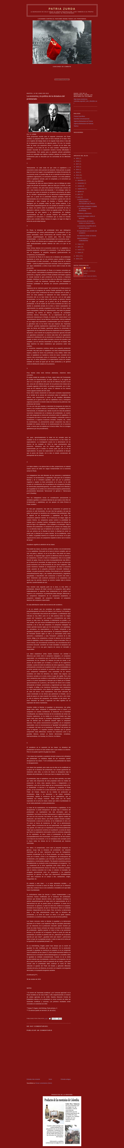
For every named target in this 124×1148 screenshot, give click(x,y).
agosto (80, 191)
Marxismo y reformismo (84, 213)
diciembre (81, 180)
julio (79, 194)
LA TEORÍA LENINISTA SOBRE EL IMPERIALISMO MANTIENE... (87, 208)
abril (79, 247)
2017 (77, 164)
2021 (77, 158)
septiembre (81, 189)
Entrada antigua (66, 1079)
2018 (77, 161)
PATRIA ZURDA (62, 8)
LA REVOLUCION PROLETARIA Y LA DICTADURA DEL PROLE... (86, 201)
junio (79, 197)
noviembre (81, 183)
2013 (77, 175)
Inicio (50, 1079)
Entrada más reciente (33, 1079)
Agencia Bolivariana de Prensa (83, 121)
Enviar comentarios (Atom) (43, 1083)
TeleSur (76, 126)
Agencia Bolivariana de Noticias (83, 123)
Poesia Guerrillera (79, 116)
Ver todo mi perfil (90, 276)
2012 (77, 178)
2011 (77, 256)
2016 (77, 167)
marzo (80, 249)
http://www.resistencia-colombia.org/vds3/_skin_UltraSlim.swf (85, 101)
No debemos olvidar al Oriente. (86, 235)
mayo (79, 244)
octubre (80, 186)
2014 (77, 172)
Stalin (88, 268)
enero (80, 252)
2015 (77, 169)
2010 (77, 259)
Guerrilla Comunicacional (81, 119)
